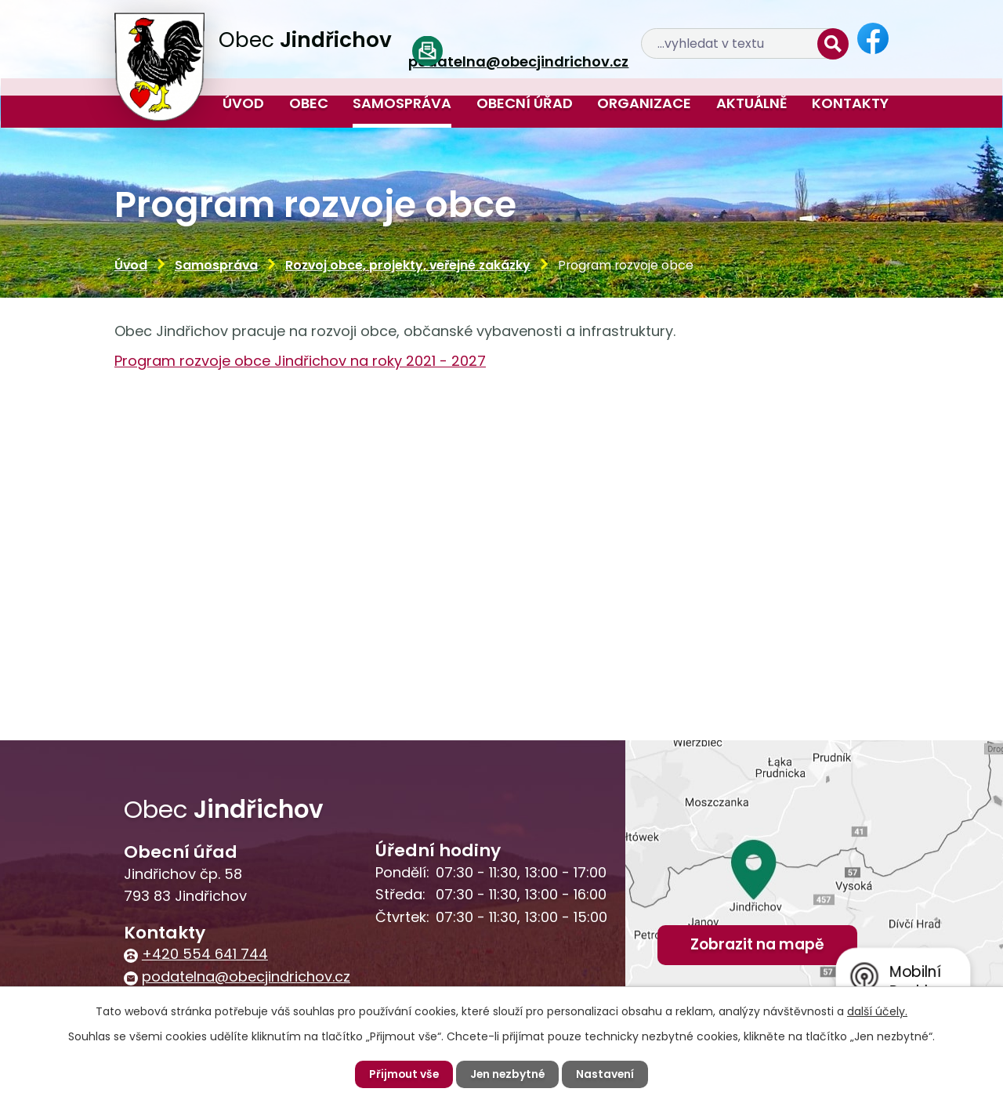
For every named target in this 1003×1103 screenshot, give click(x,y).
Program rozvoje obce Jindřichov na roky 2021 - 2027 (300, 361)
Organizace (644, 103)
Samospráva (402, 103)
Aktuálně (752, 103)
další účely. (877, 1011)
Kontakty (850, 103)
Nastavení (607, 1074)
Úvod (243, 103)
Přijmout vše (402, 1074)
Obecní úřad (524, 103)
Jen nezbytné (507, 1074)
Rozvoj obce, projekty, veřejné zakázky (407, 265)
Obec (308, 103)
